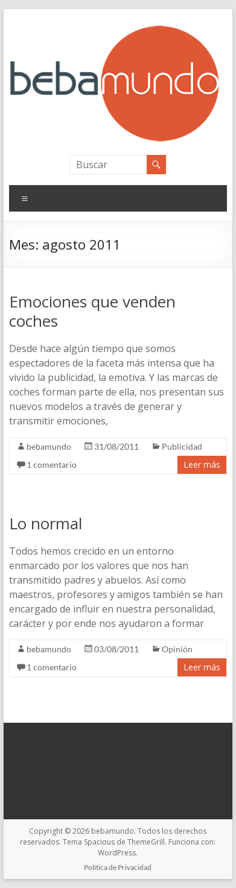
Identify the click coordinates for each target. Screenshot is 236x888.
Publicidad (182, 446)
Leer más (201, 464)
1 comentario (52, 464)
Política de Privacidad (117, 867)
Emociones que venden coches (92, 311)
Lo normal (45, 523)
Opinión (177, 649)
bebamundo (49, 446)
